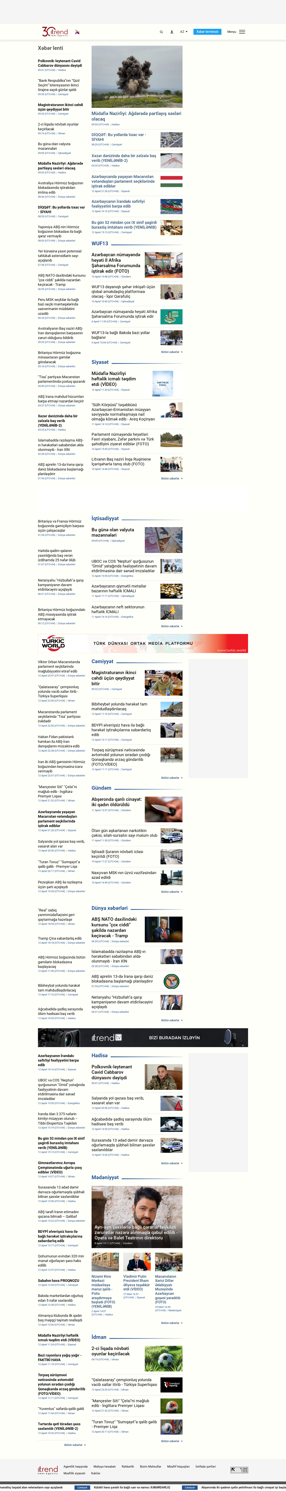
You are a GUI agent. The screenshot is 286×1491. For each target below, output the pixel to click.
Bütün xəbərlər (170, 352)
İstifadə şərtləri (206, 1466)
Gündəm (101, 788)
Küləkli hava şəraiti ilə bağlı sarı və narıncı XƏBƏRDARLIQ (181, 1487)
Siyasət (100, 362)
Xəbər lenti (50, 48)
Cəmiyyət (102, 661)
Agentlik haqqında (76, 1466)
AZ (182, 31)
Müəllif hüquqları (178, 1466)
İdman (99, 1337)
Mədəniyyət (105, 1177)
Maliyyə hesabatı (105, 1466)
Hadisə (100, 1055)
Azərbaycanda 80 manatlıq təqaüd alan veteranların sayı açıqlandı (68, 1487)
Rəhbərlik (128, 1466)
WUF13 (100, 243)
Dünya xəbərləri (110, 908)
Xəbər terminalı (207, 32)
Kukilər (95, 1473)
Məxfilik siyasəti (74, 1473)
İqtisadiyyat (105, 518)
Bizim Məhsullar (150, 1466)
